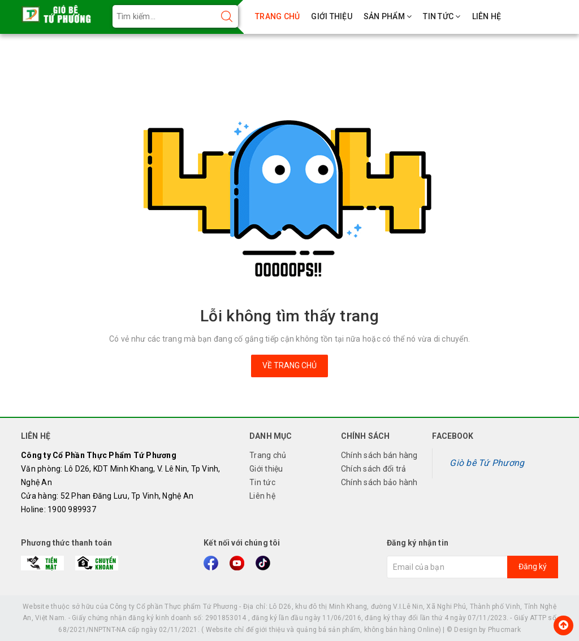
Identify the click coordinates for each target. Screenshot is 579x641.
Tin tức (262, 482)
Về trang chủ (289, 365)
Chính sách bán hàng (379, 455)
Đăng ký (532, 566)
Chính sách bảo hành (379, 482)
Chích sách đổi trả (374, 468)
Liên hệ (262, 495)
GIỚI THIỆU (331, 16)
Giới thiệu (266, 468)
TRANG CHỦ (277, 16)
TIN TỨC (441, 16)
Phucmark (504, 630)
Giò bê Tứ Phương (487, 462)
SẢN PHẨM (388, 16)
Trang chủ (267, 455)
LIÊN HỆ (487, 16)
